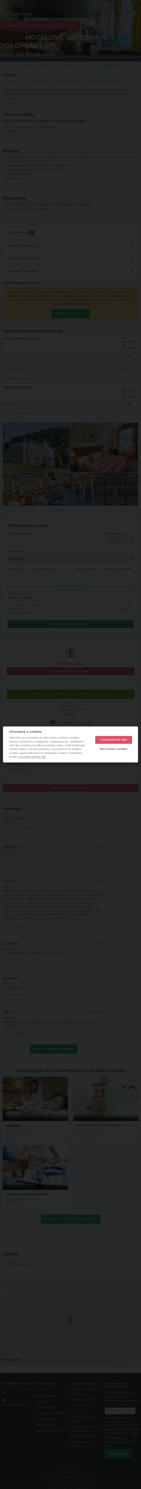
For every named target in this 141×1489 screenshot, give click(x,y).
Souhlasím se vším (113, 739)
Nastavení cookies (113, 748)
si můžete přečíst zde (32, 756)
